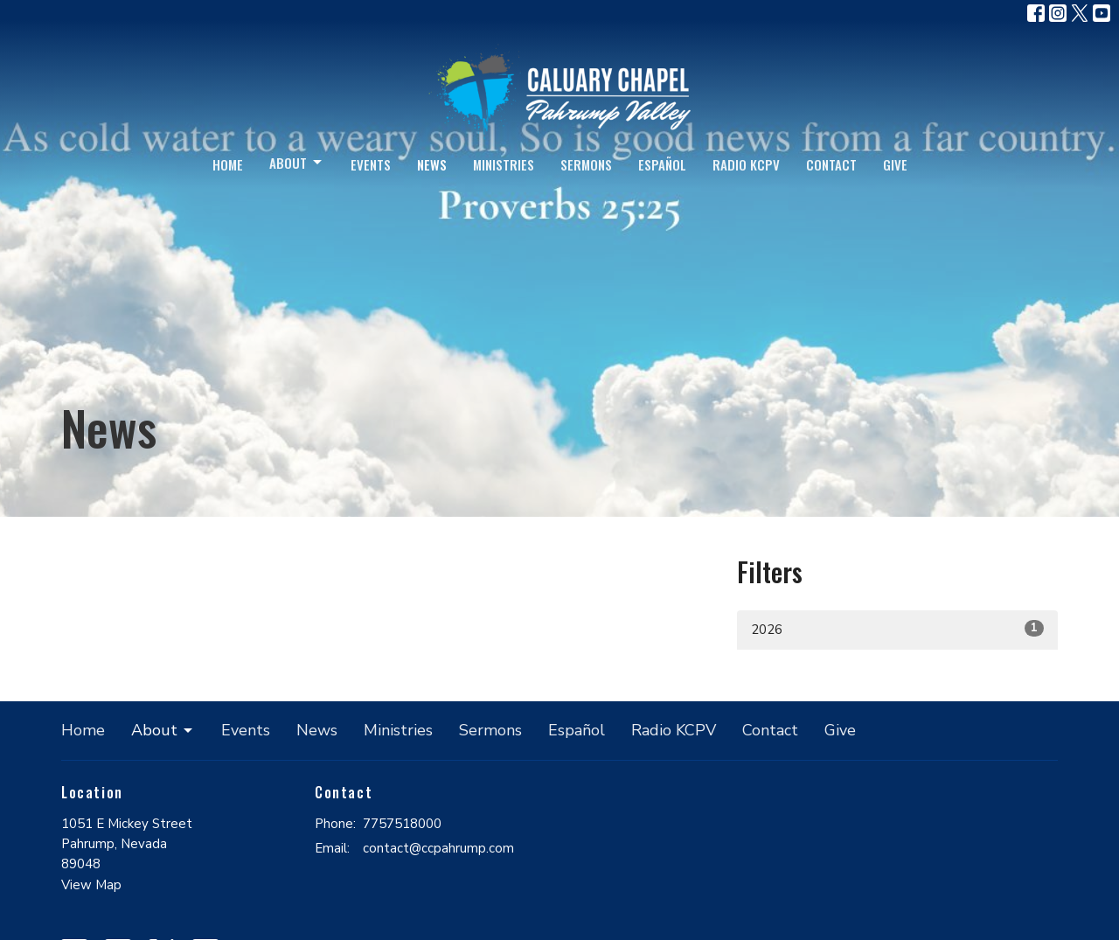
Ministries (503, 164)
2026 (897, 629)
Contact (831, 164)
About (296, 162)
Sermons (586, 164)
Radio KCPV (746, 164)
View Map (91, 885)
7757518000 (402, 823)
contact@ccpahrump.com (438, 848)
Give (895, 164)
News (432, 164)
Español (662, 164)
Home (227, 164)
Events (371, 164)
